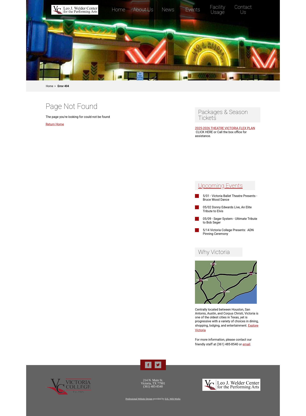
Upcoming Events (220, 185)
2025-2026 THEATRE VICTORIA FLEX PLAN (225, 128)
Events (192, 9)
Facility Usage (217, 9)
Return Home (55, 124)
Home (118, 9)
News (168, 9)
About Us (143, 9)
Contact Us (243, 9)
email (246, 344)
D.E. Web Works (172, 398)
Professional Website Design (138, 398)
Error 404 (63, 86)
